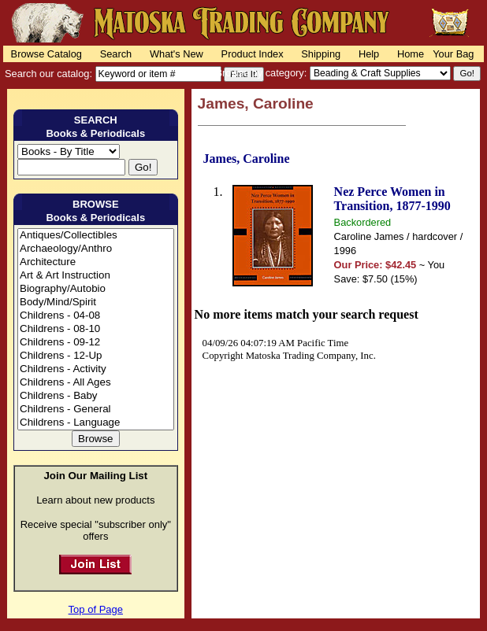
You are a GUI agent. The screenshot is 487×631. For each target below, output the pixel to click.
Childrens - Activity (95, 369)
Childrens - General (95, 409)
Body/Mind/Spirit (95, 302)
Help (369, 54)
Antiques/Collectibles (95, 235)
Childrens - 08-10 (95, 329)
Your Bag (453, 54)
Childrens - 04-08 (95, 316)
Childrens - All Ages (95, 382)
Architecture (95, 262)
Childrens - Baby (95, 396)
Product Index (252, 54)
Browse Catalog (46, 54)
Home (410, 54)
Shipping (320, 54)
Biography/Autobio (95, 289)
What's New (176, 54)
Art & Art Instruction (95, 275)
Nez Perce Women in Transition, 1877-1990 (392, 198)
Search (116, 54)
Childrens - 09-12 (95, 342)
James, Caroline (246, 158)
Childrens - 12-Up (95, 356)
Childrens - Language (95, 423)
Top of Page (96, 609)
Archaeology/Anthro (95, 249)
